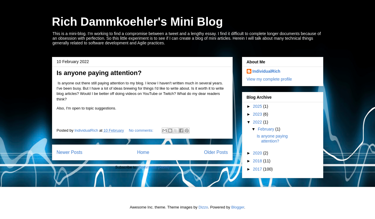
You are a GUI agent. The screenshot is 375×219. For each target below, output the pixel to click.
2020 (258, 153)
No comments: (141, 130)
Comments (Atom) (154, 167)
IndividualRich (267, 71)
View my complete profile (269, 79)
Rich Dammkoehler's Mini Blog (137, 21)
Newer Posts (69, 152)
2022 (258, 122)
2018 (258, 161)
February (266, 129)
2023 (258, 114)
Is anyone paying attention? (99, 73)
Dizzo (203, 207)
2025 (258, 106)
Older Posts (216, 152)
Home (143, 152)
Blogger (237, 207)
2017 (258, 169)
